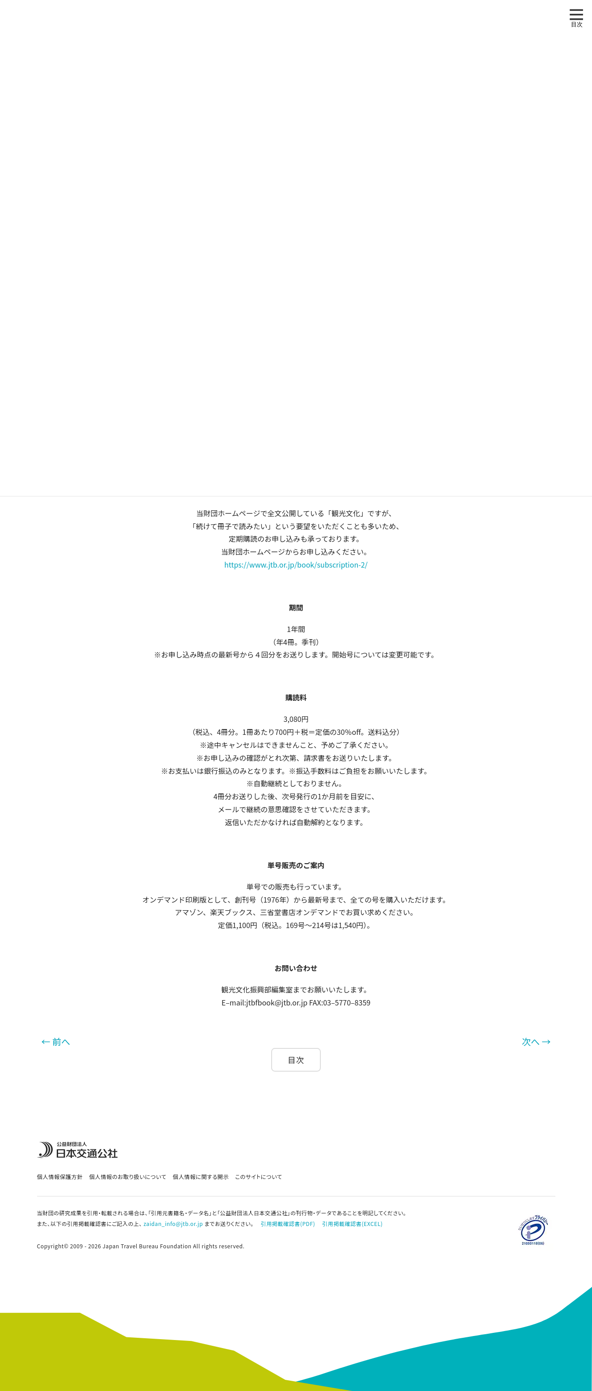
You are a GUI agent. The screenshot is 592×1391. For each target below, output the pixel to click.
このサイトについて (258, 1177)
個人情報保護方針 (60, 1177)
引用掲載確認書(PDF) (288, 1223)
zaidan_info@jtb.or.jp (173, 1223)
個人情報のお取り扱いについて (127, 1177)
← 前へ (56, 1041)
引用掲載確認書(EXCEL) (352, 1223)
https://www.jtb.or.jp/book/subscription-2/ (296, 564)
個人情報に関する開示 (201, 1177)
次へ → (536, 1041)
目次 (296, 1059)
